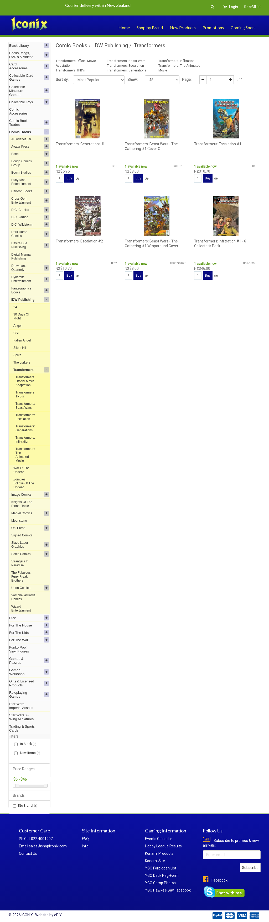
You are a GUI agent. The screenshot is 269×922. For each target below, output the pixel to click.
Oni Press (30, 528)
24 (15, 307)
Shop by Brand (150, 27)
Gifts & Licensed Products (29, 683)
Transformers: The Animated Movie (25, 455)
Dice (29, 617)
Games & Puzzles (29, 661)
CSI (16, 333)
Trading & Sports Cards (22, 728)
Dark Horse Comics (30, 234)
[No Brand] (25, 806)
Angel (17, 326)
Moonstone (19, 520)
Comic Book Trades (29, 123)
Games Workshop (29, 672)
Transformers (31, 369)
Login (230, 6)
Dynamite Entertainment (30, 279)
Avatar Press (30, 146)
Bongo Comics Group (30, 163)
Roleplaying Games (29, 694)
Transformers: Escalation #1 (217, 144)
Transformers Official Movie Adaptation (24, 381)
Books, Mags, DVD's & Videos (29, 55)
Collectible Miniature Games (29, 91)
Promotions (213, 27)
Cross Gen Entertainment (30, 200)
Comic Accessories (18, 111)
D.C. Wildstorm (30, 224)
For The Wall (29, 640)
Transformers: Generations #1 (81, 144)
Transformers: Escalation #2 (79, 241)
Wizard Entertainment (21, 608)
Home (124, 27)
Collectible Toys (29, 102)
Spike (17, 355)
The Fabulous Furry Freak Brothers (20, 576)
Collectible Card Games (29, 77)
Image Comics (30, 494)
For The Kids (29, 632)
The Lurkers (21, 362)
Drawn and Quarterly (30, 268)
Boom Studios (30, 172)
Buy (69, 178)
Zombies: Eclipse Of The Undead (23, 483)
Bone (30, 154)
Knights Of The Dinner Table (21, 504)
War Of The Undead (21, 470)
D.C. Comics (30, 210)
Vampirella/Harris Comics (23, 597)
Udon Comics (30, 588)
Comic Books (29, 131)
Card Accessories (29, 66)
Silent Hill (20, 348)
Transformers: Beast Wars (25, 406)
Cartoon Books (30, 191)
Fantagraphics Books (30, 290)
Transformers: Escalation (25, 417)
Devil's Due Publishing (30, 245)
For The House (29, 625)
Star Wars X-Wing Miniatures (21, 717)
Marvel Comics (30, 513)
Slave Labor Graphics (30, 544)
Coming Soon (243, 27)
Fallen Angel (22, 340)
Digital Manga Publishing (20, 256)
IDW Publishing (30, 299)
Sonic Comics (30, 554)
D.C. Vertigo (30, 217)
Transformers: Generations (25, 428)
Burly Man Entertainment (30, 182)
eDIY (58, 915)
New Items (29, 753)
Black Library (29, 45)
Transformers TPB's (24, 394)
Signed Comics (22, 535)
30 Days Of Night (21, 316)
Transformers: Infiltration (25, 439)
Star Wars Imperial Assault (21, 706)
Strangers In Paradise (19, 563)
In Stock (27, 744)
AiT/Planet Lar (30, 139)
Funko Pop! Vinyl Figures (19, 649)
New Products (183, 27)
